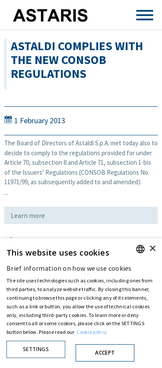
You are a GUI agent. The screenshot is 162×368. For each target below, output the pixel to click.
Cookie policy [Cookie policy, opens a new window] (91, 332)
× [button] (152, 249)
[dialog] (81, 303)
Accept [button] (104, 352)
